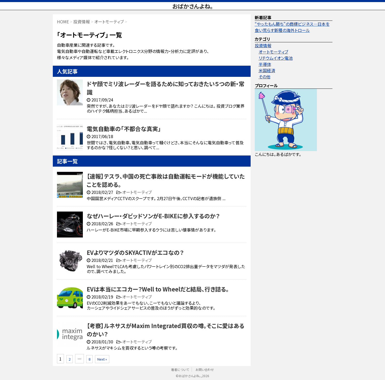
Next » (102, 359)
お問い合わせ (204, 369)
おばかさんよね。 (192, 6)
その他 (264, 76)
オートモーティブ (137, 192)
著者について (180, 369)
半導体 (265, 64)
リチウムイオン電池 (276, 58)
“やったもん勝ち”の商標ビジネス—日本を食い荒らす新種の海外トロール (292, 27)
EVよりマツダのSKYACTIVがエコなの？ (135, 252)
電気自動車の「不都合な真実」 (124, 128)
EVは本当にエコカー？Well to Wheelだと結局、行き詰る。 (158, 289)
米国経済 (267, 70)
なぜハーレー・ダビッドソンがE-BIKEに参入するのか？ (153, 216)
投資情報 (263, 45)
